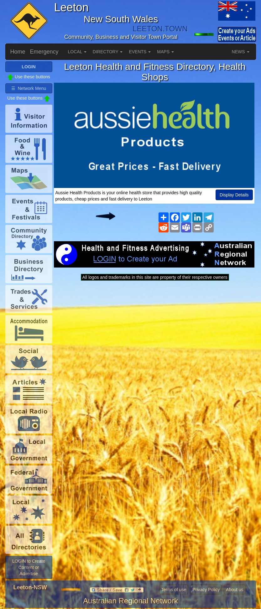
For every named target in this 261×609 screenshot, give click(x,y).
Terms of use (173, 589)
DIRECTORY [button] (108, 51)
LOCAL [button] (77, 51)
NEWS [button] (240, 51)
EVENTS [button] (140, 51)
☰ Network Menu (28, 88)
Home (17, 52)
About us (234, 589)
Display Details (234, 194)
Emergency (44, 52)
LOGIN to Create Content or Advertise (28, 567)
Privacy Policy (206, 589)
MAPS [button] (165, 51)
